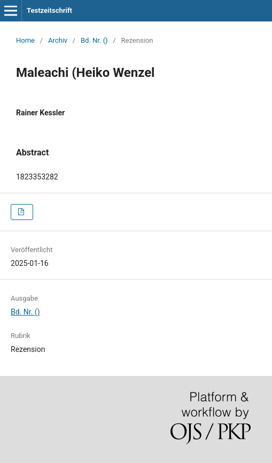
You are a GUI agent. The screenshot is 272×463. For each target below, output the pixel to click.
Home (25, 40)
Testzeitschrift (49, 10)
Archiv (57, 40)
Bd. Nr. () (94, 40)
